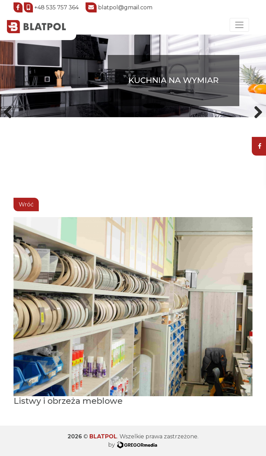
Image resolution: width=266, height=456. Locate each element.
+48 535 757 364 (56, 7)
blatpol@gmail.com (125, 7)
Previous (10, 111)
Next (256, 111)
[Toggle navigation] (239, 25)
